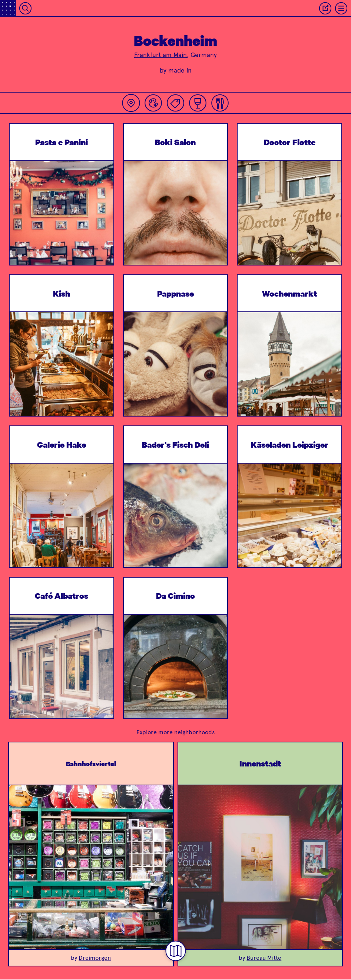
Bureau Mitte (263, 957)
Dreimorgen (95, 957)
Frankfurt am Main (160, 55)
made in (180, 70)
